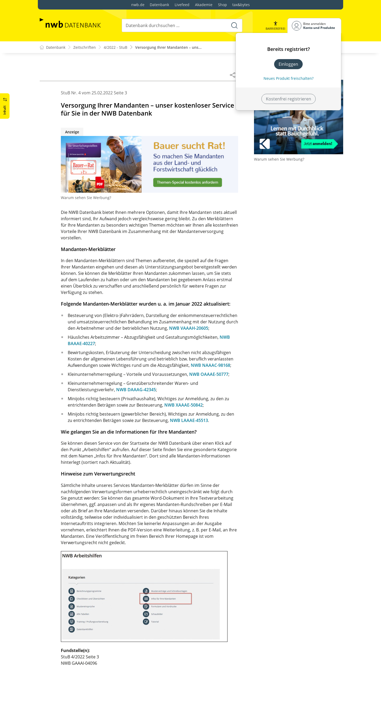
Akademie (203, 4)
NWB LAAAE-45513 (189, 420)
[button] (275, 25)
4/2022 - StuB (115, 47)
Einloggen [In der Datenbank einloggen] (288, 64)
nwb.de (137, 4)
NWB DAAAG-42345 (136, 390)
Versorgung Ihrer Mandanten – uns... (168, 47)
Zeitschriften (84, 47)
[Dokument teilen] (232, 75)
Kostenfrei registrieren (288, 99)
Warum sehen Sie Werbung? (86, 197)
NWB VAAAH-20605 (188, 328)
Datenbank (159, 4)
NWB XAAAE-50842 (183, 405)
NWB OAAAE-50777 (208, 374)
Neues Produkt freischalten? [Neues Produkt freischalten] (289, 78)
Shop (222, 4)
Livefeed (182, 4)
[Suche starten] (234, 25)
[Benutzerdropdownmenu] (314, 25)
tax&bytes (241, 4)
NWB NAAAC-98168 (210, 365)
